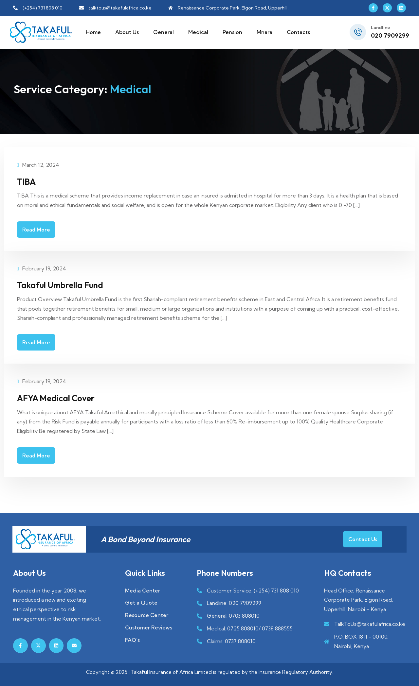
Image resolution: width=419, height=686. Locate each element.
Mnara (264, 32)
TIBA (28, 181)
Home (93, 32)
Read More (36, 229)
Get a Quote (141, 602)
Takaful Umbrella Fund (68, 284)
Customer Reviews (148, 627)
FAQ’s (132, 639)
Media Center (142, 590)
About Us (127, 32)
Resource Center (146, 614)
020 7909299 (390, 35)
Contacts (298, 32)
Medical (198, 32)
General (163, 32)
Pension (232, 32)
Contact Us (362, 538)
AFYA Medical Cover (63, 397)
